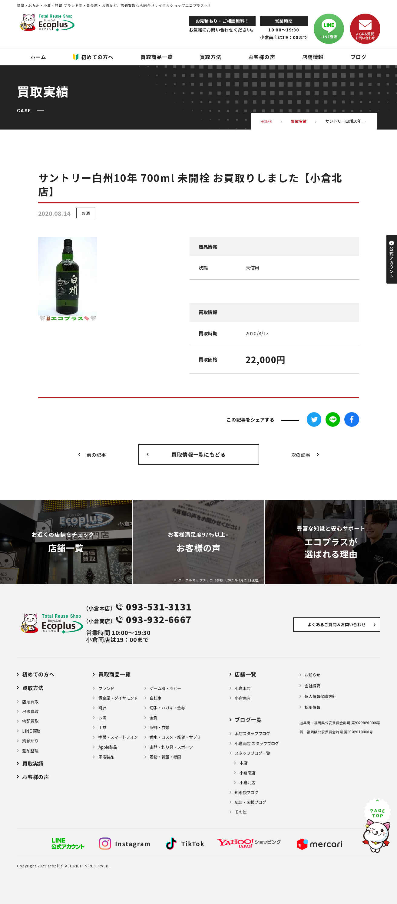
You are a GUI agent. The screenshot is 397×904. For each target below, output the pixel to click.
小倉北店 (247, 782)
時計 (102, 708)
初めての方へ (38, 674)
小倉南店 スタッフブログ (257, 743)
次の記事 (300, 454)
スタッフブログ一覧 (252, 753)
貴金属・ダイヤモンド (118, 698)
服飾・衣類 (159, 727)
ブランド (106, 688)
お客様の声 (35, 777)
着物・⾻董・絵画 (165, 757)
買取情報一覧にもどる (198, 454)
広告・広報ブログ (250, 802)
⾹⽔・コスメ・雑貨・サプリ (175, 737)
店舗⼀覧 (245, 674)
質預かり (30, 741)
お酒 (86, 213)
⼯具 (102, 727)
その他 (240, 812)
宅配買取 (30, 721)
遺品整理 (30, 751)
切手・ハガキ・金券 (167, 708)
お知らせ (312, 675)
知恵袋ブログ (246, 792)
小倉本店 (242, 688)
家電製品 (106, 757)
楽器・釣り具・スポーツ (171, 747)
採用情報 (312, 707)
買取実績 (33, 763)
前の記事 (96, 454)
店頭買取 (30, 702)
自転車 (155, 698)
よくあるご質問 (337, 624)
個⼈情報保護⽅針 (320, 696)
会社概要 (312, 686)
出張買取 (30, 711)
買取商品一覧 (114, 674)
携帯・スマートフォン (118, 737)
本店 (243, 763)
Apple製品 (107, 747)
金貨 (153, 718)
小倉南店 (242, 698)
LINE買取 (31, 731)
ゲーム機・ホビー (165, 688)
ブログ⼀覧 (248, 719)
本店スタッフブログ (252, 733)
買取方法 (33, 688)
